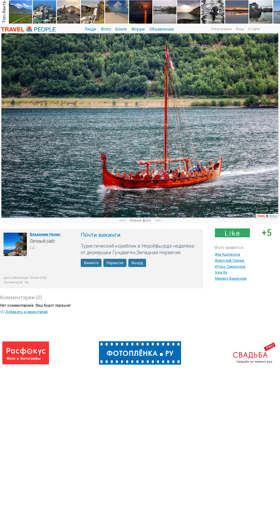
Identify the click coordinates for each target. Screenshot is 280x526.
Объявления (161, 29)
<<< (122, 220)
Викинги (91, 263)
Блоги (121, 29)
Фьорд (137, 263)
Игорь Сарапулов (230, 266)
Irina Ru (221, 272)
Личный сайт (42, 240)
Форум (138, 29)
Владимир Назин (45, 234)
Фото (106, 29)
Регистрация (221, 29)
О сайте (254, 29)
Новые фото (140, 220)
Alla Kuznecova (227, 254)
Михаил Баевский (231, 278)
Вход (240, 29)
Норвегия (114, 263)
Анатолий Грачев (230, 260)
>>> (158, 220)
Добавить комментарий (26, 312)
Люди (90, 29)
